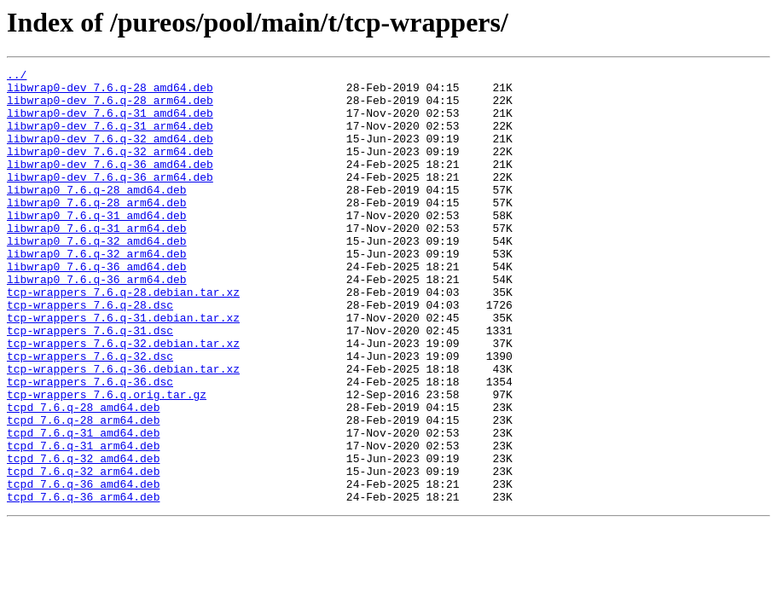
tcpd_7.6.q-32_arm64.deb (83, 552)
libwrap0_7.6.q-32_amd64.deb (97, 276)
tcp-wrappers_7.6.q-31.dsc (90, 383)
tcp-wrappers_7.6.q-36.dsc (90, 445)
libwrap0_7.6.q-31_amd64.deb (97, 245)
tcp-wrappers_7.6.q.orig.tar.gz (106, 460)
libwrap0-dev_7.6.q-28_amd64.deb (110, 92)
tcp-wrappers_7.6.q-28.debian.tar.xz (123, 337)
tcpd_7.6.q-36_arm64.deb (83, 583)
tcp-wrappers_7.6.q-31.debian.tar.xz (123, 368)
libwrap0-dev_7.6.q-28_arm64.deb (110, 107)
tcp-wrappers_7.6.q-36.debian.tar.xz (123, 429)
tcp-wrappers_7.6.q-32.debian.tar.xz (123, 399)
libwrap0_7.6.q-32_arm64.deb (97, 291)
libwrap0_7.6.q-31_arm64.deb (97, 261)
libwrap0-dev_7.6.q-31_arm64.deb (110, 138)
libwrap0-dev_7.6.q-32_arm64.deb (110, 169)
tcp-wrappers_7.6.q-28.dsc (90, 353)
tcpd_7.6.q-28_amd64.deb (83, 476)
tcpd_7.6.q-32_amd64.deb (83, 537)
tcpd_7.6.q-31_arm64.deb (83, 522)
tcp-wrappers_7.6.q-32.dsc (90, 414)
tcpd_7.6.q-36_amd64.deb (83, 568)
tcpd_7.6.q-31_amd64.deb (83, 506)
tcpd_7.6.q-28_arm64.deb (83, 491)
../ (16, 76)
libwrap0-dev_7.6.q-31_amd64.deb (110, 122)
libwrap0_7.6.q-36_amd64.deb (97, 307)
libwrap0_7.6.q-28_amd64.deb (97, 215)
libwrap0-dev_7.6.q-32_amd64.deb (110, 153)
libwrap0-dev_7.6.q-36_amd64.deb (110, 184)
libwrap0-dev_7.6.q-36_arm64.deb (110, 199)
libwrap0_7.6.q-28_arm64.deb (97, 230)
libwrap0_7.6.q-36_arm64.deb (97, 322)
